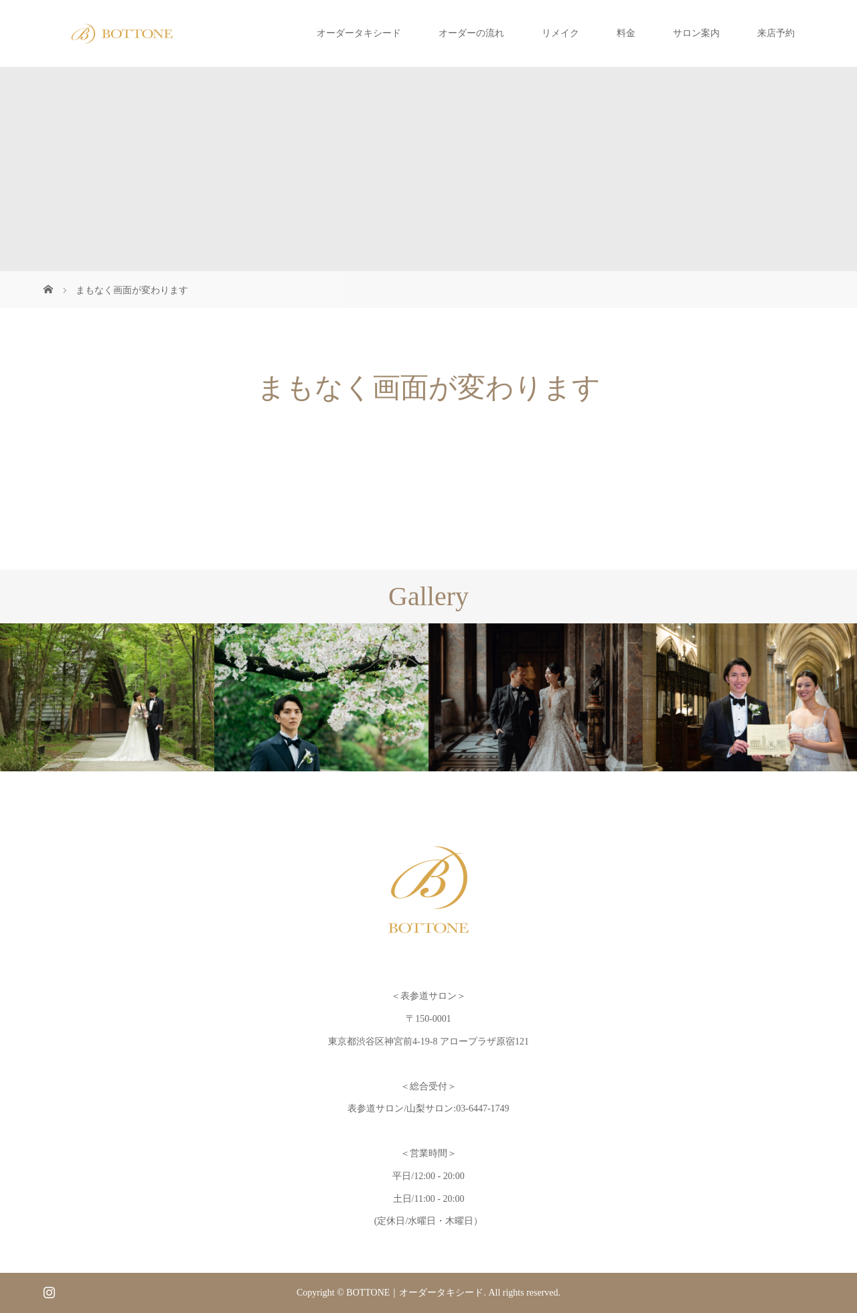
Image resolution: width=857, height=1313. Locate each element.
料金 (626, 33)
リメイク (560, 33)
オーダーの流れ (471, 33)
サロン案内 (696, 33)
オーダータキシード (359, 33)
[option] (107, 697)
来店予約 (776, 33)
